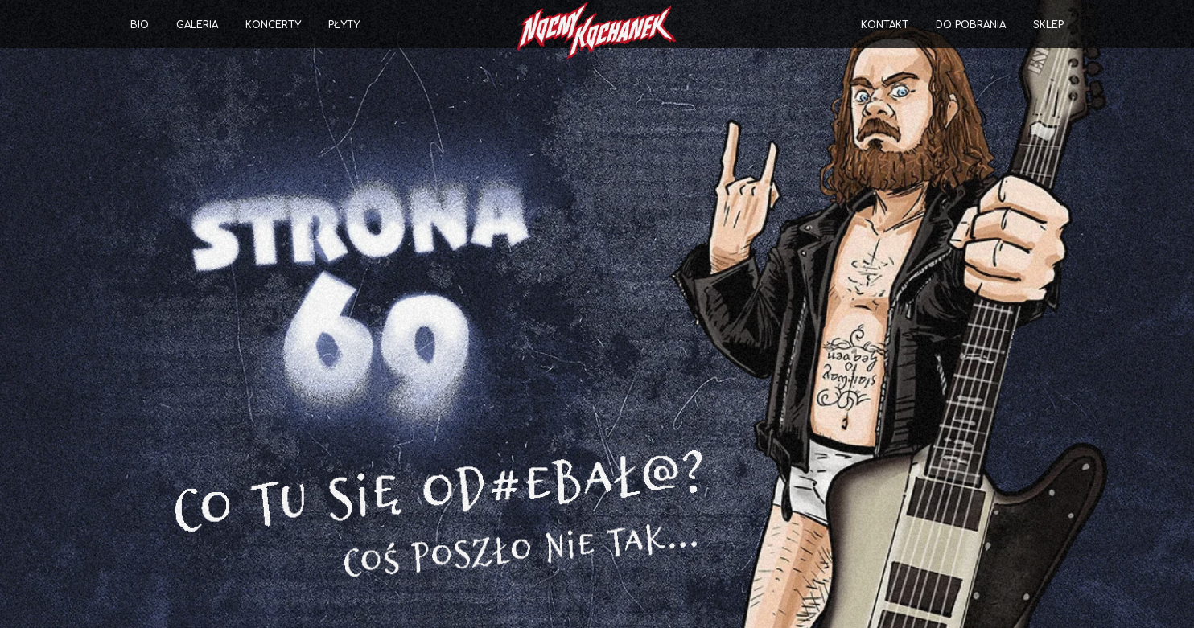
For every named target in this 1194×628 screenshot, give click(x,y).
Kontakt (884, 25)
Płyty (344, 25)
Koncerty (273, 25)
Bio (139, 25)
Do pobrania (971, 25)
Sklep (1048, 25)
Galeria (197, 25)
